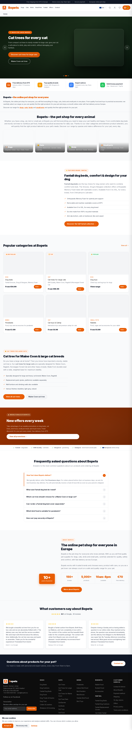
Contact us (118, 663)
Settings (34, 725)
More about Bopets (71, 591)
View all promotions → (18, 438)
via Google (14, 646)
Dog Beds (43, 684)
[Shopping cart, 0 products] (126, 7)
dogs (22, 107)
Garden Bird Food (83, 698)
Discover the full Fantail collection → (81, 225)
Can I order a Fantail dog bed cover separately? (45, 505)
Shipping (117, 697)
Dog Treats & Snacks (47, 698)
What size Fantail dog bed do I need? (41, 491)
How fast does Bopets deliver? (39, 477)
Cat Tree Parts (63, 699)
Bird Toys (80, 701)
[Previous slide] (4, 47)
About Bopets (118, 690)
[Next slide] (127, 47)
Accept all (7, 725)
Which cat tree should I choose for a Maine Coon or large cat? (51, 498)
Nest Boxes (81, 694)
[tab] (63, 75)
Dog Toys (43, 701)
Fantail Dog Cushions (102, 704)
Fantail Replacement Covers (102, 708)
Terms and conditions (121, 710)
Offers (116, 703)
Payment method (119, 693)
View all (125, 247)
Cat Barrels (62, 702)
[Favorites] (120, 8)
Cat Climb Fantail (100, 713)
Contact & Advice (119, 687)
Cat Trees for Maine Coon (65, 695)
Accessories (99, 691)
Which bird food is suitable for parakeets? (43, 513)
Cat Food (61, 713)
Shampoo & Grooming (47, 708)
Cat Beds (61, 706)
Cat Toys (61, 709)
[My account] (115, 8)
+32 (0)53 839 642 (9, 693)
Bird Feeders (81, 691)
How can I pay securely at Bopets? (40, 520)
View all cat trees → (14, 398)
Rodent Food (99, 688)
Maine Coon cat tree (36, 398)
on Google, (66, 615)
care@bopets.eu (22, 693)
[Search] (110, 8)
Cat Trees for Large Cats (65, 689)
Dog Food (43, 694)
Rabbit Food (99, 684)
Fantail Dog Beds (45, 691)
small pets (40, 107)
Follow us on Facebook (11, 697)
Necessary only (21, 725)
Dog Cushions (44, 688)
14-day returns (118, 700)
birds (31, 107)
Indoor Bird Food (82, 688)
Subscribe (31, 708)
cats (26, 107)
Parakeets (80, 684)
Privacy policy (118, 707)
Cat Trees (61, 684)
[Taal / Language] (102, 7)
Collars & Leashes (46, 704)
